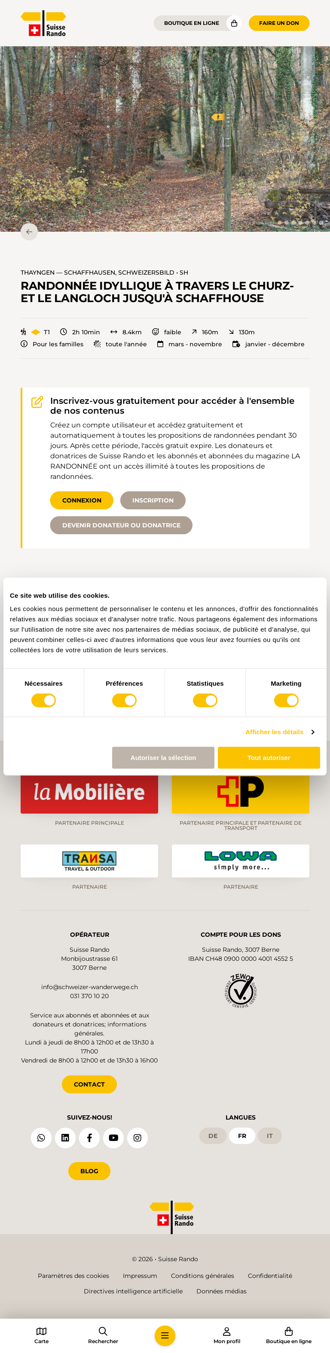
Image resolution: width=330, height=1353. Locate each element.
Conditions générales (202, 1276)
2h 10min (80, 332)
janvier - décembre (268, 344)
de (212, 1135)
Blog (89, 1170)
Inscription (153, 500)
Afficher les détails (274, 732)
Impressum (140, 1276)
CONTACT (89, 1083)
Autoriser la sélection (163, 757)
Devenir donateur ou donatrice (121, 525)
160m (205, 332)
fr (242, 1135)
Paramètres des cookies (73, 1276)
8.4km (126, 332)
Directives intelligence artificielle (133, 1291)
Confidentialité (270, 1276)
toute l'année (120, 344)
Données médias (221, 1291)
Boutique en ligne (191, 23)
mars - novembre (189, 344)
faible (166, 332)
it (270, 1135)
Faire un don (279, 23)
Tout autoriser (269, 757)
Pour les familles (52, 344)
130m (242, 332)
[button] (165, 139)
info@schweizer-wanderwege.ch (89, 986)
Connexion (81, 500)
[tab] (280, 223)
